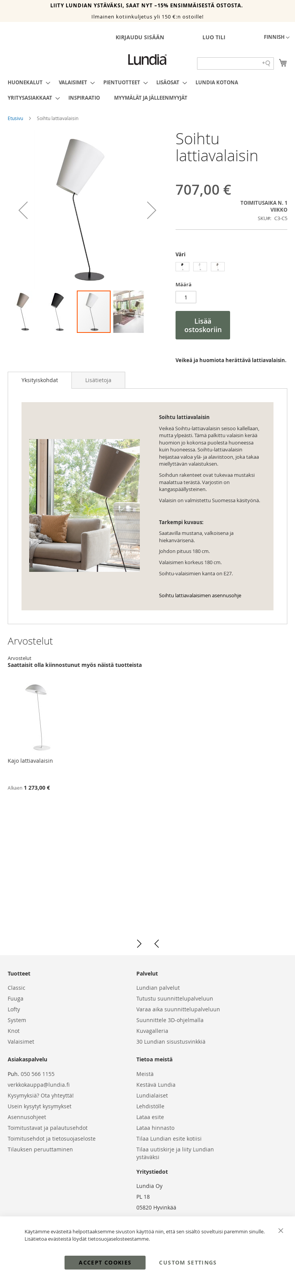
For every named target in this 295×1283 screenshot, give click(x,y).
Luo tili (213, 37)
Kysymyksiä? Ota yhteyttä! (41, 1095)
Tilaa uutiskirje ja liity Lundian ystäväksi (175, 1153)
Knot (14, 1030)
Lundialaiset (152, 1095)
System (17, 1020)
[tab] (40, 380)
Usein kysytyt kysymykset (39, 1106)
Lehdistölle (150, 1106)
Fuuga (15, 998)
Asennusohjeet (27, 1117)
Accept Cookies (105, 1262)
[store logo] (147, 59)
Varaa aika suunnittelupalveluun (178, 1009)
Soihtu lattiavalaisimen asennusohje (200, 595)
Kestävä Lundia (156, 1084)
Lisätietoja (98, 380)
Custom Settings (188, 1262)
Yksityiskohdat (40, 380)
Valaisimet (21, 1041)
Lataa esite (150, 1117)
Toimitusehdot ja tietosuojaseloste (52, 1138)
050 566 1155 (38, 1074)
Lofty (14, 1009)
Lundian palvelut (158, 987)
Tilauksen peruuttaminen (40, 1149)
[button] (277, 37)
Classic (16, 987)
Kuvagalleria (152, 1030)
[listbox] (231, 267)
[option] (182, 266)
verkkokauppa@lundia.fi (39, 1084)
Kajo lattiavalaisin (30, 760)
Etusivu (16, 118)
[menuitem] (26, 82)
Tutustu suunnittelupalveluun (174, 998)
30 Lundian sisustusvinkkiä (171, 1041)
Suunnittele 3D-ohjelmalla (170, 1020)
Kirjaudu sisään (140, 37)
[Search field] (235, 63)
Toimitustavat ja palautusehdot (48, 1127)
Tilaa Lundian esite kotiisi (169, 1138)
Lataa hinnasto (155, 1127)
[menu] (147, 90)
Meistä (145, 1074)
